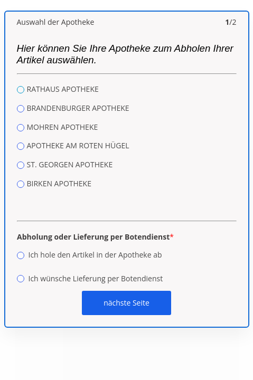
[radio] (20, 89)
